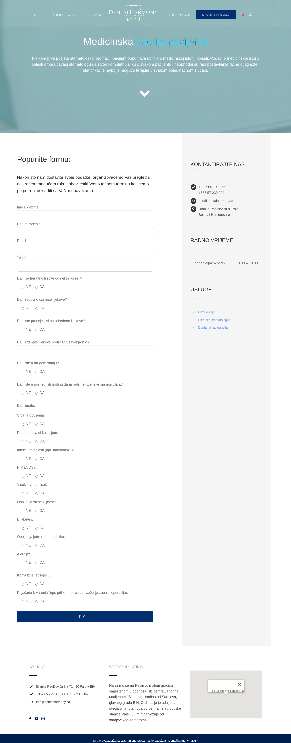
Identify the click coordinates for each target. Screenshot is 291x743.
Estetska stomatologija (214, 320)
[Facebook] (30, 718)
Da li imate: (26, 406)
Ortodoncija (206, 312)
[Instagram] (43, 718)
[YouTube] (36, 718)
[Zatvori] (239, 684)
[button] (250, 14)
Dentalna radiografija (213, 327)
